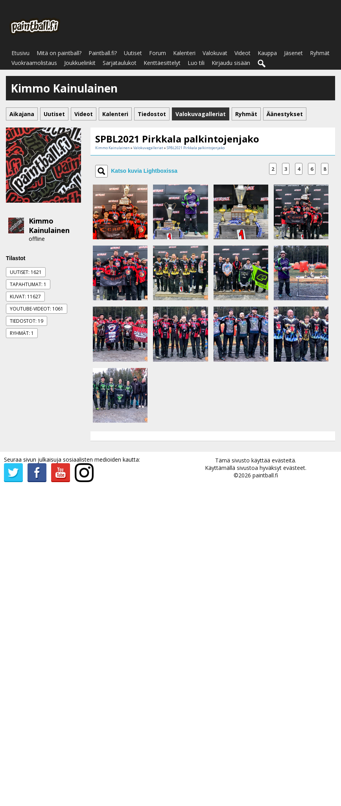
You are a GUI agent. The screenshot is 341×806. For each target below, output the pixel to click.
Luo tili (196, 63)
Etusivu (20, 53)
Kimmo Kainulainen (49, 225)
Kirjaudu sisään (231, 63)
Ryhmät (320, 53)
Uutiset (133, 53)
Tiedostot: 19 (26, 321)
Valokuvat (215, 53)
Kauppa (267, 53)
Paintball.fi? (102, 53)
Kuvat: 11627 (25, 296)
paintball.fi (265, 475)
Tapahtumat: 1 (28, 284)
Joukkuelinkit (80, 63)
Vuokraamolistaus (34, 63)
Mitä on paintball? (59, 53)
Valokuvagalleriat (148, 147)
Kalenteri (184, 53)
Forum (157, 53)
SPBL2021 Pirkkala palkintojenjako (196, 147)
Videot (242, 53)
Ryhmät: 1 (22, 333)
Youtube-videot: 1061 (36, 308)
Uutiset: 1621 (26, 272)
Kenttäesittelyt (162, 63)
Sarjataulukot (119, 63)
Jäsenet (293, 53)
